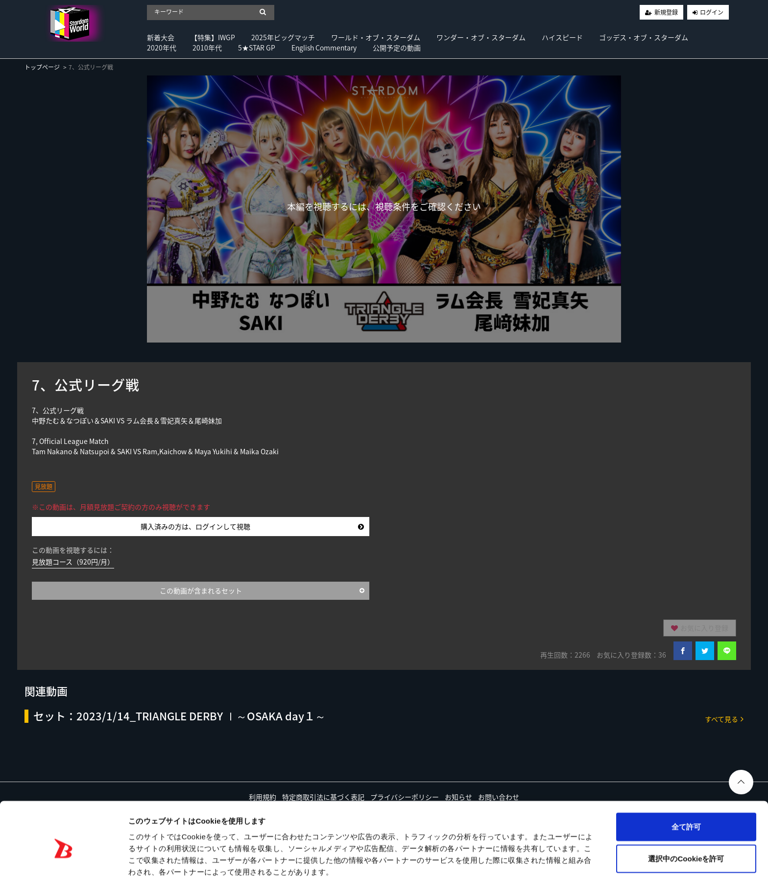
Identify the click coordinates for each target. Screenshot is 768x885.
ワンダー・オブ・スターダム (481, 37)
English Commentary (324, 47)
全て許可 (686, 789)
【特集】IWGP (213, 37)
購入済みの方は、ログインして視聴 (252, 526)
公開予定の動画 (397, 47)
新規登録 (666, 12)
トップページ (42, 67)
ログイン (711, 12)
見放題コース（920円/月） (73, 561)
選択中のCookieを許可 (686, 821)
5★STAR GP (256, 47)
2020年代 (161, 47)
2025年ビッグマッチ (283, 37)
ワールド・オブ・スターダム (375, 37)
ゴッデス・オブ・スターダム (643, 37)
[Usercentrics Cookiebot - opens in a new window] (63, 866)
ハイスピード (562, 37)
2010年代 (207, 47)
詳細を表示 (472, 865)
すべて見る (724, 718)
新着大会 (160, 37)
